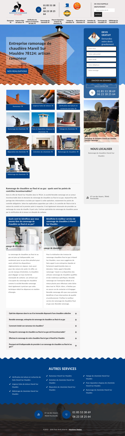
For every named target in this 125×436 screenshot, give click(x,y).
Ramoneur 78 (10, 21)
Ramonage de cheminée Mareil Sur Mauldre (99, 391)
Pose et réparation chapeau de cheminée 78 (58, 21)
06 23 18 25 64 (49, 12)
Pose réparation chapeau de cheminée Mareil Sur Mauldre (100, 384)
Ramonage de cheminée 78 (45, 21)
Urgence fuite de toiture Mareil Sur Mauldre (25, 385)
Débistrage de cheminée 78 (113, 21)
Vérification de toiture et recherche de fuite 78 (32, 21)
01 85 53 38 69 (49, 7)
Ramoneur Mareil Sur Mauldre (60, 376)
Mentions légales (75, 429)
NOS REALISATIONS (17, 71)
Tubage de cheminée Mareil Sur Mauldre (98, 377)
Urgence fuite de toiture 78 (19, 21)
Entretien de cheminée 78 (91, 21)
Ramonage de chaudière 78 (102, 21)
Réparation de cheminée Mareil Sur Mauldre (62, 388)
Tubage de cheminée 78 (70, 21)
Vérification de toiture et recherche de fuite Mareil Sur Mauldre (26, 378)
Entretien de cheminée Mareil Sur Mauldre (61, 381)
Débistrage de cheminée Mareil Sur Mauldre (25, 392)
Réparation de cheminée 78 (80, 21)
